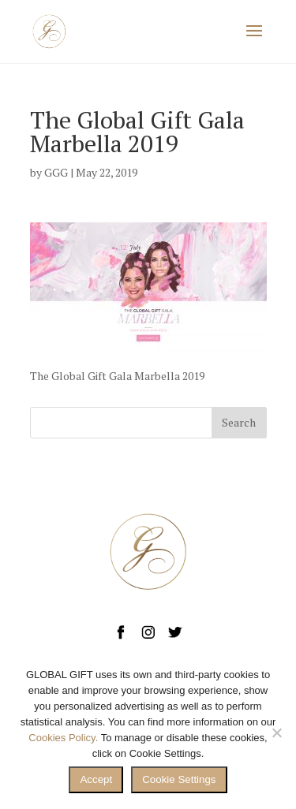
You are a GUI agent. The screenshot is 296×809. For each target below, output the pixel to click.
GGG (56, 172)
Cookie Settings (178, 779)
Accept (96, 779)
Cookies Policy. (63, 738)
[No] (276, 732)
